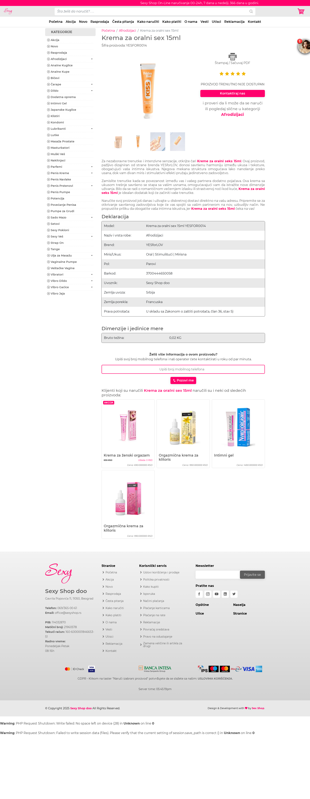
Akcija (71, 22)
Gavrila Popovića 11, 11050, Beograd (69, 598)
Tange (53, 249)
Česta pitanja (123, 22)
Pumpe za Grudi (60, 211)
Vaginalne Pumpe (62, 262)
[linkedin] (225, 594)
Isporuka (149, 593)
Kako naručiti (148, 22)
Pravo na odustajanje (157, 636)
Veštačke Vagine (61, 268)
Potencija (55, 198)
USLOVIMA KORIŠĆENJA (215, 678)
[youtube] (216, 594)
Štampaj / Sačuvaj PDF (232, 59)
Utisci (216, 22)
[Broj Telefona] (183, 369)
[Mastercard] (75, 668)
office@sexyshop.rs (68, 613)
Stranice (240, 613)
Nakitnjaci (56, 160)
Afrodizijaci (127, 30)
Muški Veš (56, 154)
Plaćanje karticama (156, 608)
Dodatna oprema (61, 97)
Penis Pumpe (58, 192)
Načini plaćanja (153, 601)
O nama (190, 22)
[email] (220, 575)
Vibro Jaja (56, 293)
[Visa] (90, 668)
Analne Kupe (58, 71)
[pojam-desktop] (151, 11)
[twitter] (234, 594)
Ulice (200, 613)
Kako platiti (171, 22)
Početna (56, 22)
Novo (83, 22)
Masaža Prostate (60, 141)
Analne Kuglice (60, 65)
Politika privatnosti (156, 579)
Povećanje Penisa (61, 205)
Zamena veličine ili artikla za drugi (162, 644)
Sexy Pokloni (58, 230)
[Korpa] (302, 11)
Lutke (53, 135)
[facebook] (199, 594)
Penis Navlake (59, 179)
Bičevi (53, 78)
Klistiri (53, 116)
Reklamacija (234, 22)
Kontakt (254, 22)
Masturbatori (58, 148)
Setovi (53, 224)
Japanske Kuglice (61, 110)
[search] (251, 11)
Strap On (55, 243)
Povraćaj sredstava (156, 629)
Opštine (202, 605)
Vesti (205, 22)
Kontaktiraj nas (232, 93)
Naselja (239, 605)
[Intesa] (155, 668)
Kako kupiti (151, 586)
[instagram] (207, 594)
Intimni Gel (57, 103)
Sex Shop (258, 708)
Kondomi (55, 122)
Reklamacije (151, 622)
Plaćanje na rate (154, 615)
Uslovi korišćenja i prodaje (161, 572)
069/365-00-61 (67, 608)
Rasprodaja (99, 22)
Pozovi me (183, 380)
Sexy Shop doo (66, 591)
